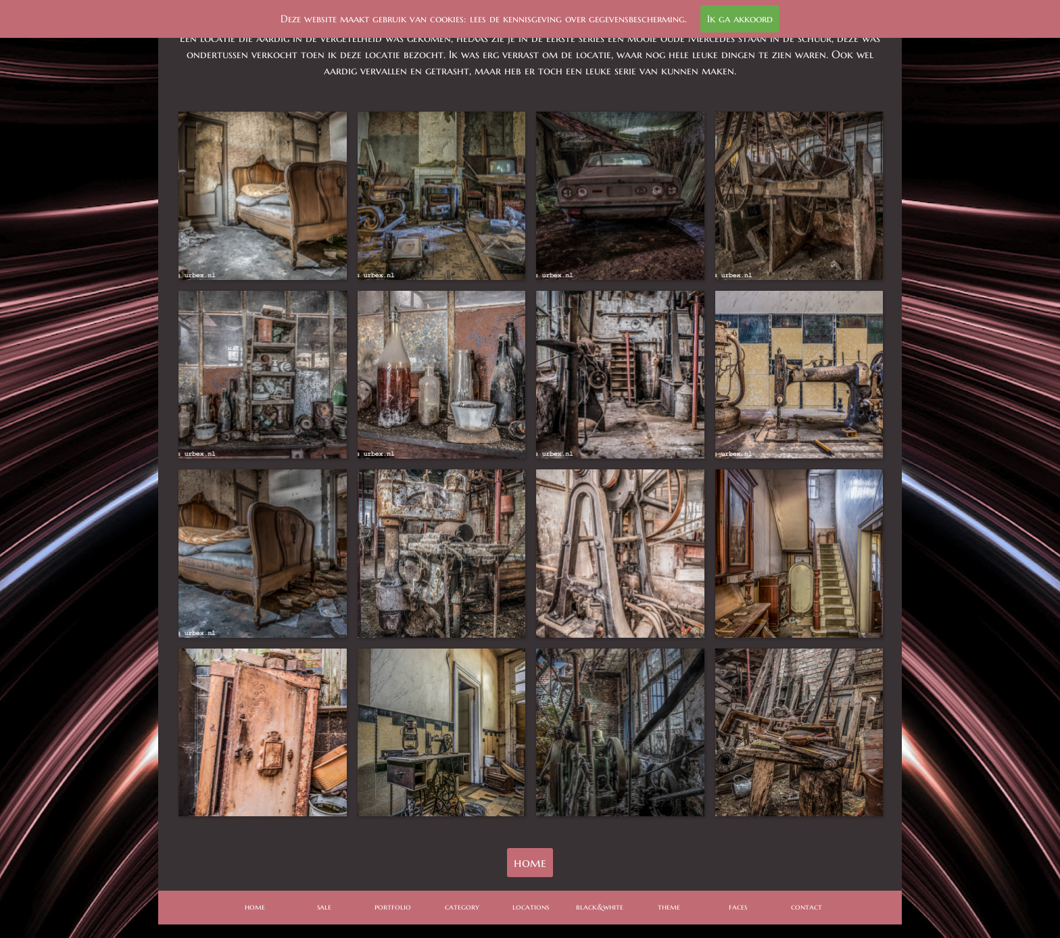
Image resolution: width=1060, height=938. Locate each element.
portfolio (393, 906)
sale (324, 906)
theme (669, 906)
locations (530, 906)
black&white (599, 906)
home (530, 862)
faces (738, 906)
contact (806, 906)
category (462, 906)
